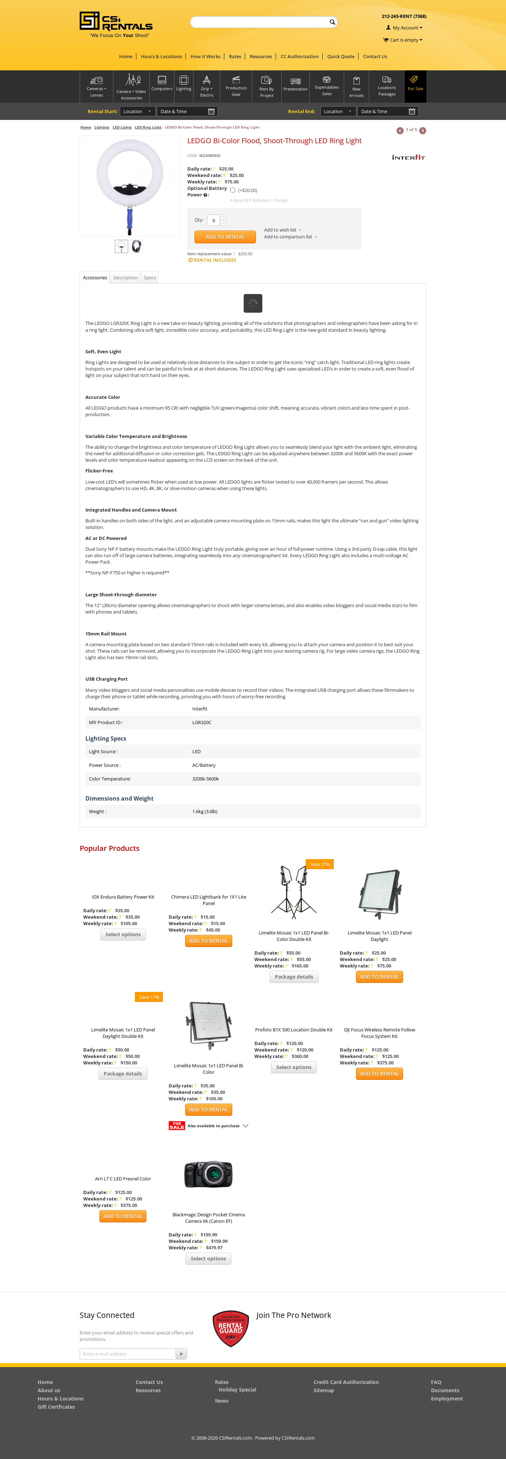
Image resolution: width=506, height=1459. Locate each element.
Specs (150, 277)
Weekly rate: (203, 181)
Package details (294, 976)
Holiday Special (237, 1389)
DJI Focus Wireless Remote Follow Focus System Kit (379, 1032)
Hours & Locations (161, 56)
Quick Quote (341, 56)
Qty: (199, 219)
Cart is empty (406, 40)
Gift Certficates (56, 1406)
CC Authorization (300, 56)
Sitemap (324, 1390)
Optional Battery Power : (207, 192)
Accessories (95, 277)
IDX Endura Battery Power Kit (123, 897)
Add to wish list (280, 230)
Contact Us (375, 56)
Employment (447, 1398)
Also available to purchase (214, 1125)
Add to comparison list (288, 236)
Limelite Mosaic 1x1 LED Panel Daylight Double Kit (123, 1032)
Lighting (101, 127)
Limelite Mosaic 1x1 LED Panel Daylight (380, 935)
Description (125, 277)
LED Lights (122, 127)
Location (126, 111)
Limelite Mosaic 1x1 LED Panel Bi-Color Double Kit (294, 935)
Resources (261, 56)
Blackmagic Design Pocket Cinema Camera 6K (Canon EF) (209, 1217)
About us (49, 1390)
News (222, 1400)
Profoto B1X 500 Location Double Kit (294, 1029)
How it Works (205, 56)
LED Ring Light (148, 127)
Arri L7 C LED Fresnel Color (123, 1178)
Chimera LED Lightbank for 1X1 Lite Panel (208, 900)
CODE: (192, 155)
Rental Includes (211, 260)
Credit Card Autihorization (346, 1382)
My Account (405, 27)
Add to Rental (225, 236)
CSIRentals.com (298, 1438)
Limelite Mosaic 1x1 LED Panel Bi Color (208, 1068)
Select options (123, 934)
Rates (235, 56)
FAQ (436, 1382)
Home (125, 56)
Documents (445, 1390)
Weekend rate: (206, 175)
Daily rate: (201, 169)
